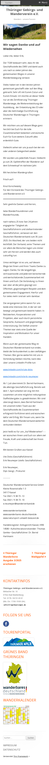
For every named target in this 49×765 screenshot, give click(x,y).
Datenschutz (11, 749)
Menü (44, 2)
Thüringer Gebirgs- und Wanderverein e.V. (24, 12)
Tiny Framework (20, 756)
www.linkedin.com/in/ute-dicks (18, 369)
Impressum (10, 745)
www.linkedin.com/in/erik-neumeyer (20, 376)
